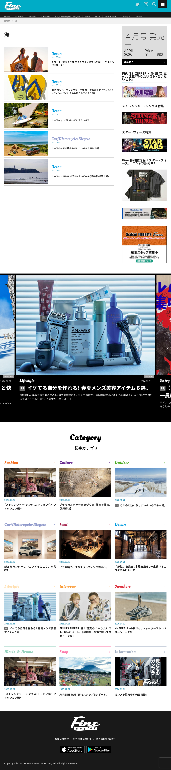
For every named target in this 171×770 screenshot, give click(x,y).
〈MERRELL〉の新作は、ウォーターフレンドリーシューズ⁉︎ (141, 637)
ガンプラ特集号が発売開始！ (134, 703)
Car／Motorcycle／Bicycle (74, 16)
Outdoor (21, 16)
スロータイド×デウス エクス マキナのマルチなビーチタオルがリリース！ (82, 67)
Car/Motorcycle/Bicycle (70, 142)
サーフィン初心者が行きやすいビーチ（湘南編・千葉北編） (82, 181)
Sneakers (50, 16)
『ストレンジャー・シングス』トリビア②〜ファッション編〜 (30, 511)
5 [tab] (88, 421)
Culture (153, 16)
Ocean (7, 16)
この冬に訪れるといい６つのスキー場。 (141, 511)
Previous (3, 352)
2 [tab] (73, 421)
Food (97, 16)
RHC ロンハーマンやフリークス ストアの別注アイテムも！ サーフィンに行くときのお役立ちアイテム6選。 (82, 96)
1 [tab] (68, 421)
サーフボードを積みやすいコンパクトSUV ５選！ (82, 153)
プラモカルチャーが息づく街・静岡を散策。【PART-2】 (85, 511)
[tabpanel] (85, 348)
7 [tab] (98, 421)
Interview (67, 593)
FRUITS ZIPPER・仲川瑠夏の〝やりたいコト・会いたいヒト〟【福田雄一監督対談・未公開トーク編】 (85, 640)
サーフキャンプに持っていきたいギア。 (78, 125)
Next (167, 352)
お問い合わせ (62, 749)
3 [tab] (78, 421)
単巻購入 (143, 67)
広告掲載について (82, 749)
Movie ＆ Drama (18, 661)
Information (122, 16)
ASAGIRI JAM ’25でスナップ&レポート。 (85, 705)
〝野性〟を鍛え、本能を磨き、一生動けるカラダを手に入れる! (141, 574)
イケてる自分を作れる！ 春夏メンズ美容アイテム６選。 (30, 637)
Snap (108, 16)
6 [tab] (93, 421)
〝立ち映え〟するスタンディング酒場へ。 (85, 574)
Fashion (35, 16)
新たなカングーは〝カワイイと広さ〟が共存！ (30, 574)
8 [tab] (103, 421)
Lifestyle (139, 16)
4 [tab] (83, 421)
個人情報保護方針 (105, 749)
